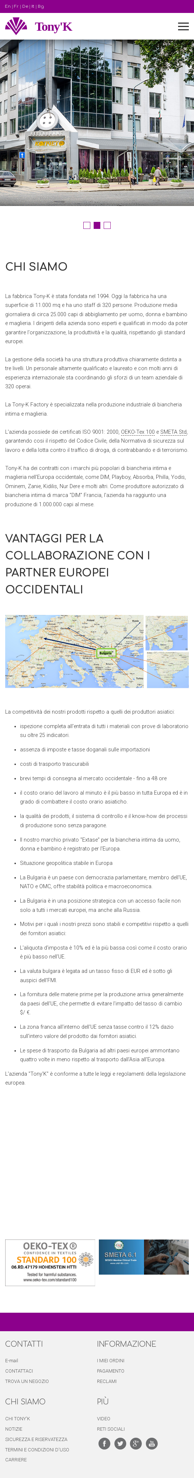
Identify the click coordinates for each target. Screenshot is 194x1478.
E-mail (11, 1360)
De (25, 6)
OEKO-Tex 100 (138, 432)
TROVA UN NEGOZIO (27, 1381)
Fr (16, 6)
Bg (41, 6)
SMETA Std (173, 432)
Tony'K (53, 26)
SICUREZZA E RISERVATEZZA (36, 1439)
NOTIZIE (13, 1429)
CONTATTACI (19, 1371)
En (8, 6)
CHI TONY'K (17, 1418)
